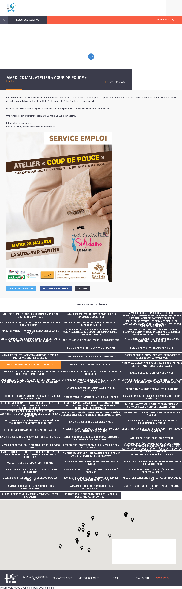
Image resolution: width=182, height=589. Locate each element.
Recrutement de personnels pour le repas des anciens (152, 413)
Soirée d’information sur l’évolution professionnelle (151, 470)
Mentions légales (89, 578)
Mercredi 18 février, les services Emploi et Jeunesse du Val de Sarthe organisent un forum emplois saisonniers (152, 324)
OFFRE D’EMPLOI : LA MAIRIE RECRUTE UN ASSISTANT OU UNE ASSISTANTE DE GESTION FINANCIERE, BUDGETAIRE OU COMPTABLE (91, 405)
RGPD (116, 578)
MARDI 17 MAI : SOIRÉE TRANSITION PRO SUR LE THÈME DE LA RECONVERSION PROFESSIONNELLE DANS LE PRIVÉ (91, 413)
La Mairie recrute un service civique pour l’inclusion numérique (91, 315)
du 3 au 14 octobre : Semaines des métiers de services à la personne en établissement (151, 405)
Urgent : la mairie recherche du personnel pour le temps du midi (152, 462)
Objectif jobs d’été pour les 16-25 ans (30, 463)
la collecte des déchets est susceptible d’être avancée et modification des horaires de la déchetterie (30, 454)
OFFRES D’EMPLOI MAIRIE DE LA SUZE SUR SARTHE (91, 397)
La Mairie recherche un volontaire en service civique (91, 462)
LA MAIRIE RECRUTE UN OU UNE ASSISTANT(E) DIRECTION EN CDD (90, 389)
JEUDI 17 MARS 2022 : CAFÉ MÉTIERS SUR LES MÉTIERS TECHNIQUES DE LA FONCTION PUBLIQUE (30, 421)
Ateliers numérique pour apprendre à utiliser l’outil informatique (30, 315)
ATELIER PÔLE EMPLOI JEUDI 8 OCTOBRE (151, 438)
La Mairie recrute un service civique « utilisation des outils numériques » (91, 381)
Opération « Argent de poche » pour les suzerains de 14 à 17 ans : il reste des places (152, 364)
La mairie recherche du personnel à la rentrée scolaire (91, 470)
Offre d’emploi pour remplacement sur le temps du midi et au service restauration (30, 340)
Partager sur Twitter (21, 288)
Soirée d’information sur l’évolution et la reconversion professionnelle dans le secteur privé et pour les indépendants (152, 332)
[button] (96, 534)
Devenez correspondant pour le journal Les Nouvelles (30, 479)
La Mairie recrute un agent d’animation (91, 348)
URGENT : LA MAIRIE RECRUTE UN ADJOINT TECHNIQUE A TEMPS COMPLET (152, 430)
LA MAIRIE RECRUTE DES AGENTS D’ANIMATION (91, 356)
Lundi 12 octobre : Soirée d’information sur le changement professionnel (91, 438)
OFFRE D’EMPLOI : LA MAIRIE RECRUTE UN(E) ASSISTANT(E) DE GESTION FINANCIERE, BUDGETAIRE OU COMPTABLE (30, 414)
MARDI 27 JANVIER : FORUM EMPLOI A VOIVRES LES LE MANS (30, 332)
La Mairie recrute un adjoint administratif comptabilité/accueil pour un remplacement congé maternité (91, 332)
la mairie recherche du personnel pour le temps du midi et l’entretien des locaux (90, 454)
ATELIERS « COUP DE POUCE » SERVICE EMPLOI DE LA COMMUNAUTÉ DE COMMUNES (91, 430)
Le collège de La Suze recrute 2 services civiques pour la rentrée (30, 397)
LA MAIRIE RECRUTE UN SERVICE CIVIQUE (151, 373)
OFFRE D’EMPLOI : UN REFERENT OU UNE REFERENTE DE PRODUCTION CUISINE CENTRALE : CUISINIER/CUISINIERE (30, 405)
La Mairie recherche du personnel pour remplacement (30, 487)
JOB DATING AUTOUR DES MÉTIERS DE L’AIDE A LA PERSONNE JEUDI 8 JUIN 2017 (91, 495)
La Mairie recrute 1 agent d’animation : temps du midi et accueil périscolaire (30, 356)
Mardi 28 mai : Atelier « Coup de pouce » (30, 364)
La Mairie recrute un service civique (151, 348)
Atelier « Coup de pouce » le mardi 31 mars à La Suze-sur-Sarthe (91, 323)
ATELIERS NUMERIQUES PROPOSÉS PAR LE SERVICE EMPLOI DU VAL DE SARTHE (152, 340)
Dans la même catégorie (91, 304)
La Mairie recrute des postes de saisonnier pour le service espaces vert (30, 372)
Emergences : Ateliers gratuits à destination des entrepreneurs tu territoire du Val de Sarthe (30, 381)
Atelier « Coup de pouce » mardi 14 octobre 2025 (91, 340)
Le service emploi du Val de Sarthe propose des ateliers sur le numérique (151, 356)
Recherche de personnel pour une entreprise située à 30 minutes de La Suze (91, 479)
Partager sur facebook (55, 288)
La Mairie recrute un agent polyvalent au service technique (91, 372)
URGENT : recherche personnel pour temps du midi (151, 487)
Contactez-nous (62, 578)
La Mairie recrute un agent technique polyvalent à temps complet (30, 323)
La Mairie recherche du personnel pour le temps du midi (30, 446)
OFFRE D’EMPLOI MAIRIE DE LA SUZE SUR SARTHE (152, 389)
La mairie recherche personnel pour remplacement (91, 487)
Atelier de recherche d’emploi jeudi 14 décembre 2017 (152, 479)
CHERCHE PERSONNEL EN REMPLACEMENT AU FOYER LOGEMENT (30, 495)
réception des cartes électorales (152, 454)
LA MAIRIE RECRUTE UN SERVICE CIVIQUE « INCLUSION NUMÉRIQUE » (151, 397)
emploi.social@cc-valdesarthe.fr (39, 126)
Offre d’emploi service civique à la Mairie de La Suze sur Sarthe (91, 446)
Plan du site (143, 578)
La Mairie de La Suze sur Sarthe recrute (91, 364)
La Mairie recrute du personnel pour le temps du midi (30, 438)
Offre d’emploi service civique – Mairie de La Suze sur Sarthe (30, 470)
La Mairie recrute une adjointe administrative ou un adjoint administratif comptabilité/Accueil (152, 381)
